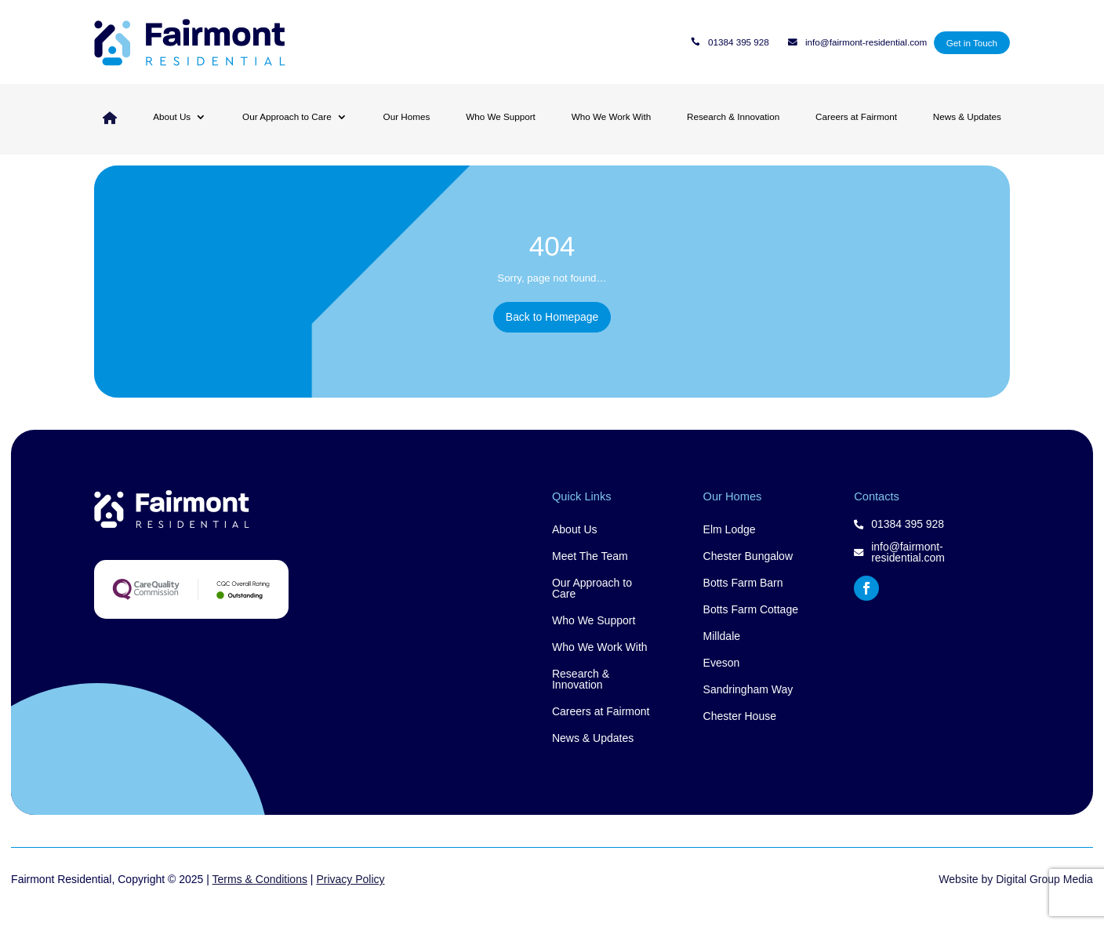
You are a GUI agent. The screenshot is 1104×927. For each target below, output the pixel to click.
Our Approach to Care (287, 116)
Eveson (721, 679)
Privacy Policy (350, 895)
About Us (172, 116)
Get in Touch (971, 43)
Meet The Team (590, 572)
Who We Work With (611, 116)
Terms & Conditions (259, 895)
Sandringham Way (748, 705)
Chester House (739, 732)
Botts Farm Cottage (750, 625)
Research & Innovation (733, 116)
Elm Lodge (729, 545)
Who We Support (501, 116)
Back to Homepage (551, 336)
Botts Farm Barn (743, 599)
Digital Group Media (1044, 895)
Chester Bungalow (748, 572)
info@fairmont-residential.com (866, 42)
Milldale (721, 652)
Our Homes (406, 116)
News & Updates (967, 116)
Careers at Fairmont (856, 116)
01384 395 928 (738, 42)
